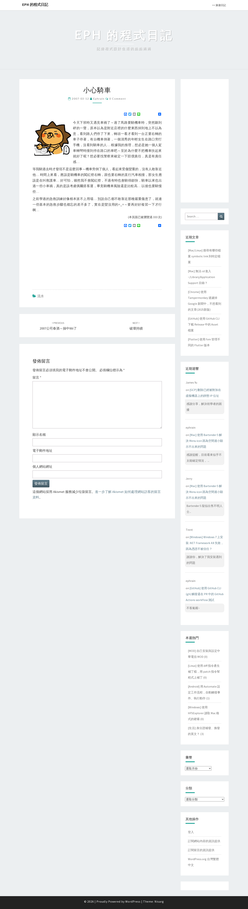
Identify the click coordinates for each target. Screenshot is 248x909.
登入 (191, 832)
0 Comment (117, 98)
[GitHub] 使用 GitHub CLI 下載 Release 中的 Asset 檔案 (204, 324)
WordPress (133, 901)
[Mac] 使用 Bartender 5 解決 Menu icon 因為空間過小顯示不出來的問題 (204, 440)
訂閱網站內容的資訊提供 (204, 841)
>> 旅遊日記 (219, 5)
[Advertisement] (63, 257)
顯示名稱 (39, 434)
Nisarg (159, 901)
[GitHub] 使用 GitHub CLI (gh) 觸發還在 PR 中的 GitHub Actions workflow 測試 (205, 594)
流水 (40, 296)
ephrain (99, 98)
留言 (37, 377)
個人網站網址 (42, 466)
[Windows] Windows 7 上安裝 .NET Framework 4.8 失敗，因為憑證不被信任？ (205, 543)
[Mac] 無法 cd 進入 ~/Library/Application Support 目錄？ (201, 277)
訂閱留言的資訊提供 (201, 850)
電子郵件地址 (42, 450)
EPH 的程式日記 (35, 4)
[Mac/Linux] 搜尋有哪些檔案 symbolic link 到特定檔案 (204, 256)
